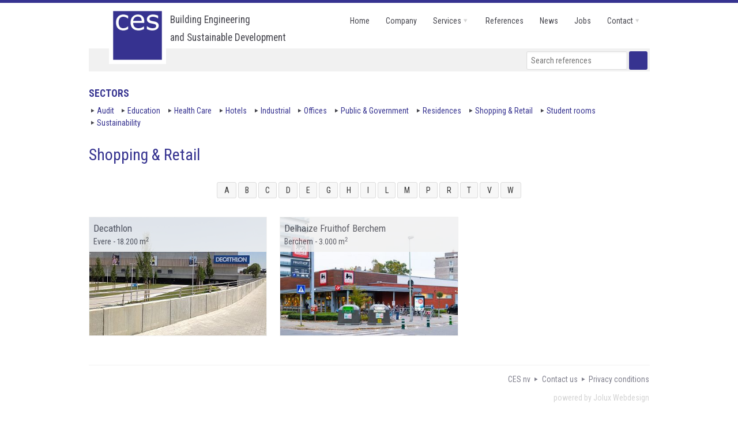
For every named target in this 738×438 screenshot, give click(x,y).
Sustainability (119, 122)
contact (620, 20)
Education (143, 110)
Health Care (193, 110)
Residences (442, 110)
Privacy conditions (619, 379)
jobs (582, 20)
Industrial (276, 110)
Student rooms (571, 110)
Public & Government (375, 110)
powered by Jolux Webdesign (601, 397)
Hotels (236, 110)
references (504, 20)
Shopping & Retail (504, 110)
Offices (315, 110)
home (360, 20)
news (549, 20)
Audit (105, 110)
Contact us (560, 379)
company (401, 20)
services (447, 20)
